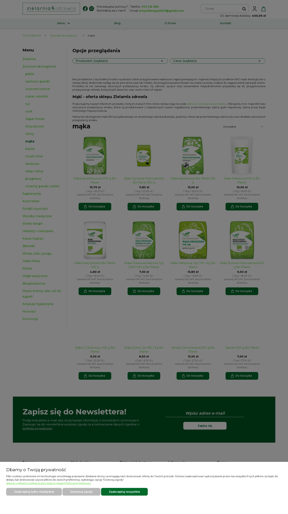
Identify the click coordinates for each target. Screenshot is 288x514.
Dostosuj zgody (81, 491)
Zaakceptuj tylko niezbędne (34, 491)
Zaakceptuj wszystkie (124, 491)
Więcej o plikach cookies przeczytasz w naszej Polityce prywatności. (48, 483)
